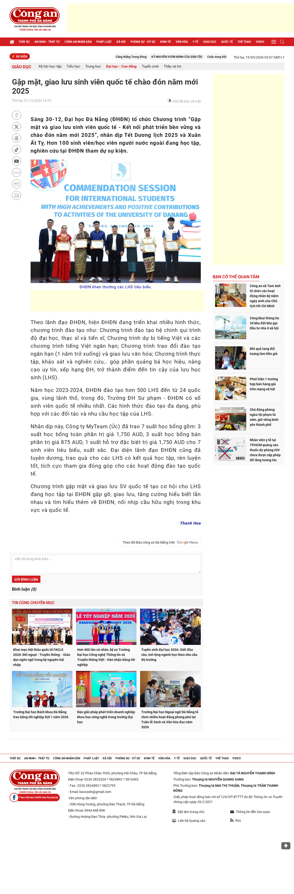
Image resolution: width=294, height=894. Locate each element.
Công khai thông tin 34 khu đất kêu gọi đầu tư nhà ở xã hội (264, 323)
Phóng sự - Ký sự (143, 41)
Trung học (93, 66)
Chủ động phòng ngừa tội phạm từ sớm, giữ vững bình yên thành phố (264, 417)
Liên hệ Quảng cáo (188, 821)
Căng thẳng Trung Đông (142, 57)
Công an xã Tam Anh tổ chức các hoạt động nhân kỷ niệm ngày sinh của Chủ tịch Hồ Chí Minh (265, 296)
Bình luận (24, 589)
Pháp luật (104, 41)
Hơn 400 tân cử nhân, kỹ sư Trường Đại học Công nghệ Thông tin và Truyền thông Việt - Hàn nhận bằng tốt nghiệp (106, 657)
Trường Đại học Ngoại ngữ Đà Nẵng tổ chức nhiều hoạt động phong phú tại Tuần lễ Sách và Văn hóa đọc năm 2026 (169, 719)
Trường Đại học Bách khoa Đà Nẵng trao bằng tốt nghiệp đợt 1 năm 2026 (40, 714)
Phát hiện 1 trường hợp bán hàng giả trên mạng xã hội (264, 384)
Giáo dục (209, 41)
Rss (235, 820)
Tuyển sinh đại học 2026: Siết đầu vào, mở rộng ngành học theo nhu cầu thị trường (169, 655)
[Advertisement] (180, 18)
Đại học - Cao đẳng (121, 66)
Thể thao (244, 41)
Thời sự (24, 41)
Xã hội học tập (49, 66)
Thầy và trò (172, 66)
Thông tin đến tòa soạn (250, 812)
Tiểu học (73, 66)
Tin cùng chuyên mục (33, 602)
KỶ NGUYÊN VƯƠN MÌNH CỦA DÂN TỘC (188, 57)
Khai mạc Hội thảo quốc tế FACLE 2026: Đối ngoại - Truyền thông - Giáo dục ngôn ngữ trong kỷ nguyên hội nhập (41, 657)
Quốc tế (227, 41)
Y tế (195, 41)
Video (260, 41)
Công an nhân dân (78, 41)
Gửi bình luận (26, 579)
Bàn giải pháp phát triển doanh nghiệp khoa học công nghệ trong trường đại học (106, 717)
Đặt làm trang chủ (188, 812)
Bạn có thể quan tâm (236, 276)
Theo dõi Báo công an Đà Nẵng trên (160, 542)
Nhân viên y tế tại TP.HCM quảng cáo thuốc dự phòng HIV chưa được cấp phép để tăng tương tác (265, 450)
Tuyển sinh (150, 66)
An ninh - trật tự (47, 41)
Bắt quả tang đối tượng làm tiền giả (264, 351)
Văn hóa (182, 41)
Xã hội (121, 41)
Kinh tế (165, 41)
